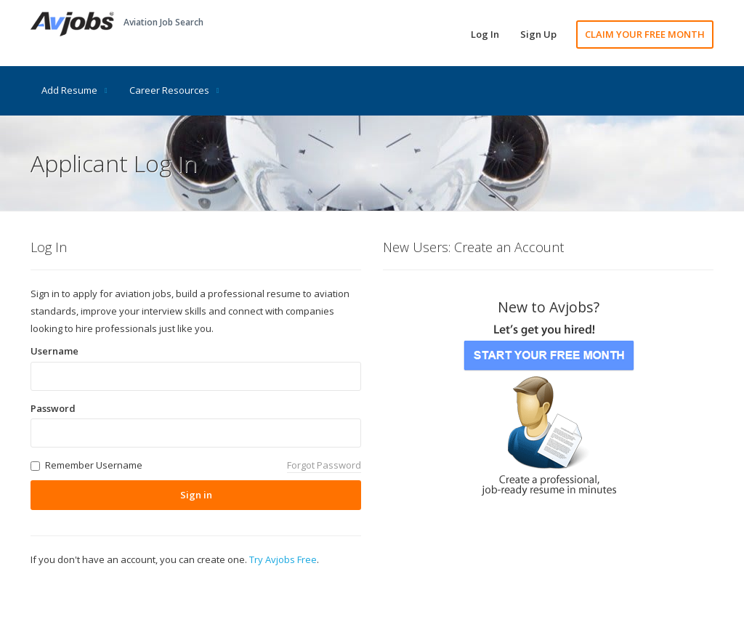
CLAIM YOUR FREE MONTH (645, 34)
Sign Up (538, 34)
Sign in (196, 494)
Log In (485, 34)
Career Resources (174, 90)
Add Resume (74, 90)
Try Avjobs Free (283, 559)
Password (53, 408)
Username (54, 350)
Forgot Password (324, 465)
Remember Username (93, 465)
